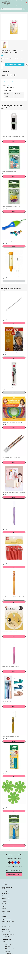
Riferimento (6, 87)
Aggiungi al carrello (14, 64)
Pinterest (14, 75)
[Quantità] (2, 64)
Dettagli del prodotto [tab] (9, 81)
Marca (4, 85)
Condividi (7, 75)
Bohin (8, 85)
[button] (14, 141)
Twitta (11, 75)
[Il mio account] (19, 3)
